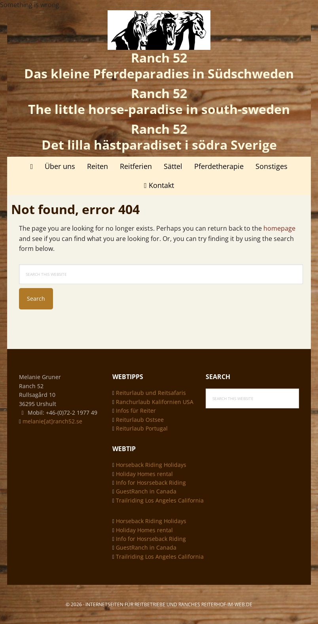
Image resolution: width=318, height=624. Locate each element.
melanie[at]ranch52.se (52, 421)
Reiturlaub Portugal (142, 428)
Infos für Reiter (136, 410)
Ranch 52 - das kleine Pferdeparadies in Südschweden (159, 30)
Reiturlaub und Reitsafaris (151, 392)
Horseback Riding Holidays (151, 464)
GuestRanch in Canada (146, 491)
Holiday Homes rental (144, 474)
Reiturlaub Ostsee (140, 419)
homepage (279, 228)
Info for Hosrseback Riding (151, 482)
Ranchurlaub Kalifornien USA (154, 402)
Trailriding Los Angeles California (160, 500)
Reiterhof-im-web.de (226, 604)
